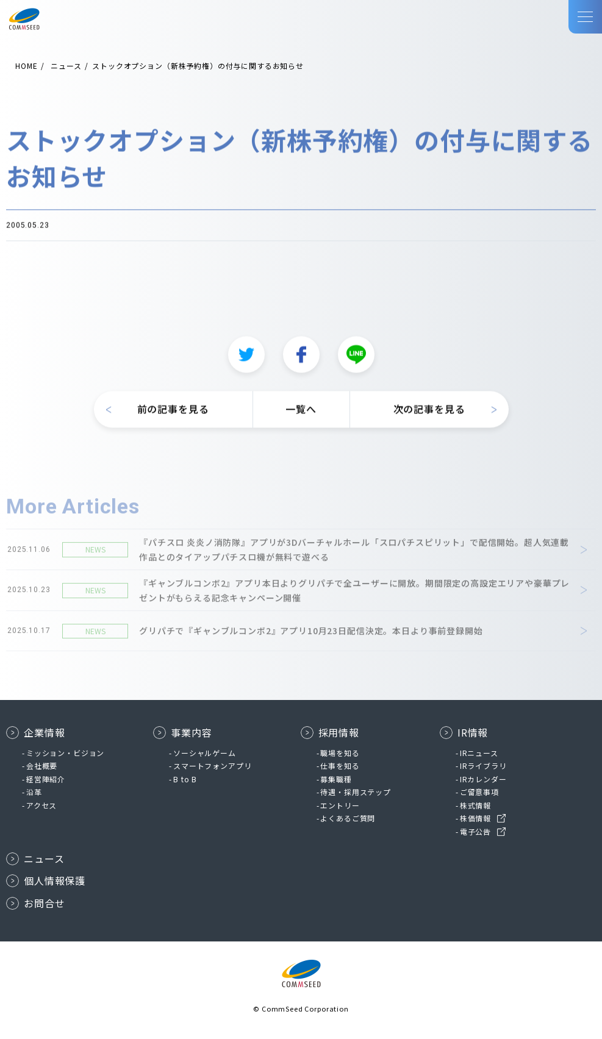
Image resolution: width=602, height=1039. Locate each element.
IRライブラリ (483, 765)
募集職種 (335, 779)
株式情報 (475, 805)
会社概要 (41, 765)
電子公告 (475, 831)
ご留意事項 (479, 792)
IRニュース (479, 753)
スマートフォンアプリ (212, 765)
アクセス (41, 805)
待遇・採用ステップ (355, 792)
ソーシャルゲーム (204, 753)
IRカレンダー (483, 779)
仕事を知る (339, 765)
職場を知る (339, 753)
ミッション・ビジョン (65, 753)
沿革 (34, 792)
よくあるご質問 (347, 818)
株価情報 (475, 818)
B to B (185, 779)
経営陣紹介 (45, 779)
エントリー (339, 805)
